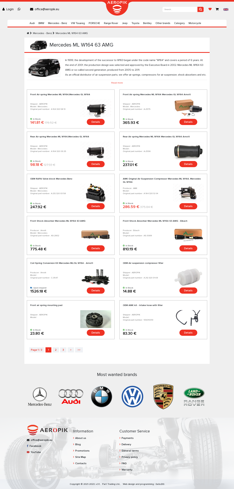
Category (179, 23)
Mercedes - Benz (57, 23)
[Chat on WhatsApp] (20, 9)
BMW (41, 23)
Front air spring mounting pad (46, 305)
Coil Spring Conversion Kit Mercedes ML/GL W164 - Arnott (61, 263)
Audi (32, 23)
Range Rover (111, 23)
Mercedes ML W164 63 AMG (72, 33)
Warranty (127, 469)
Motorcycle (195, 23)
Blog (78, 444)
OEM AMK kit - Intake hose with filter (143, 305)
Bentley (147, 23)
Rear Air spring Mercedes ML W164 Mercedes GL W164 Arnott (156, 136)
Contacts (80, 463)
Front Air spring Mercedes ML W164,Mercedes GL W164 (60, 94)
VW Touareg (78, 23)
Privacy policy (130, 457)
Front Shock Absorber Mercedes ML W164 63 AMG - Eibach (155, 221)
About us (80, 438)
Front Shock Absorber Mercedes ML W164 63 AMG (57, 221)
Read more (117, 82)
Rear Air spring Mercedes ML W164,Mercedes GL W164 (59, 136)
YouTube (34, 452)
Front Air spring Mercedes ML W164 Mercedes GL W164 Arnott (157, 94)
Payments (128, 438)
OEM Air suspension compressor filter (143, 263)
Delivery (126, 444)
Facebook (34, 446)
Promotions (82, 450)
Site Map (80, 457)
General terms (130, 450)
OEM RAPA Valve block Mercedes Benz (51, 178)
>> (79, 350)
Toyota (135, 23)
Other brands (163, 23)
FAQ (124, 463)
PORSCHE (94, 23)
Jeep (125, 23)
